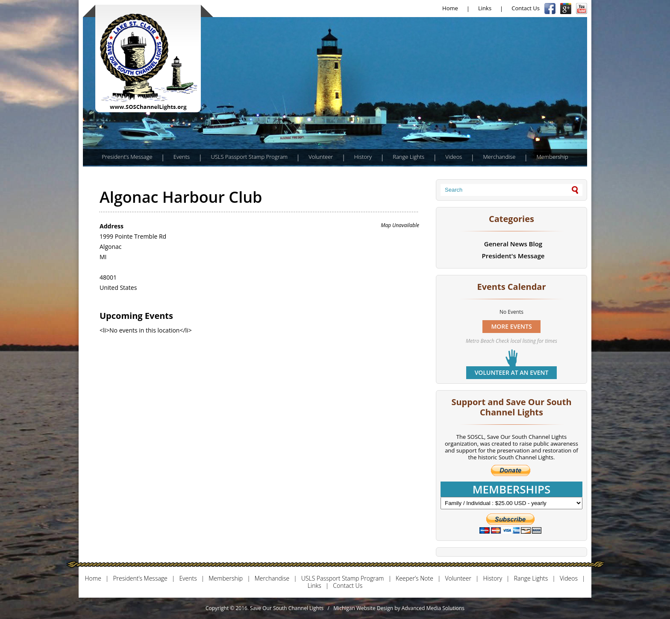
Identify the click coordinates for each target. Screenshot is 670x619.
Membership (552, 157)
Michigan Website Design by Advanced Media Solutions (398, 608)
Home (450, 8)
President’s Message (127, 157)
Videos (453, 157)
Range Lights (408, 157)
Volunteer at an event (512, 372)
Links (484, 8)
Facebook (549, 8)
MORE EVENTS (511, 326)
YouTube (581, 8)
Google (565, 8)
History (363, 157)
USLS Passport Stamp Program (249, 157)
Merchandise (499, 157)
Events (181, 157)
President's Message (513, 255)
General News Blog (513, 243)
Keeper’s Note (414, 578)
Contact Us (525, 8)
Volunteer (321, 157)
